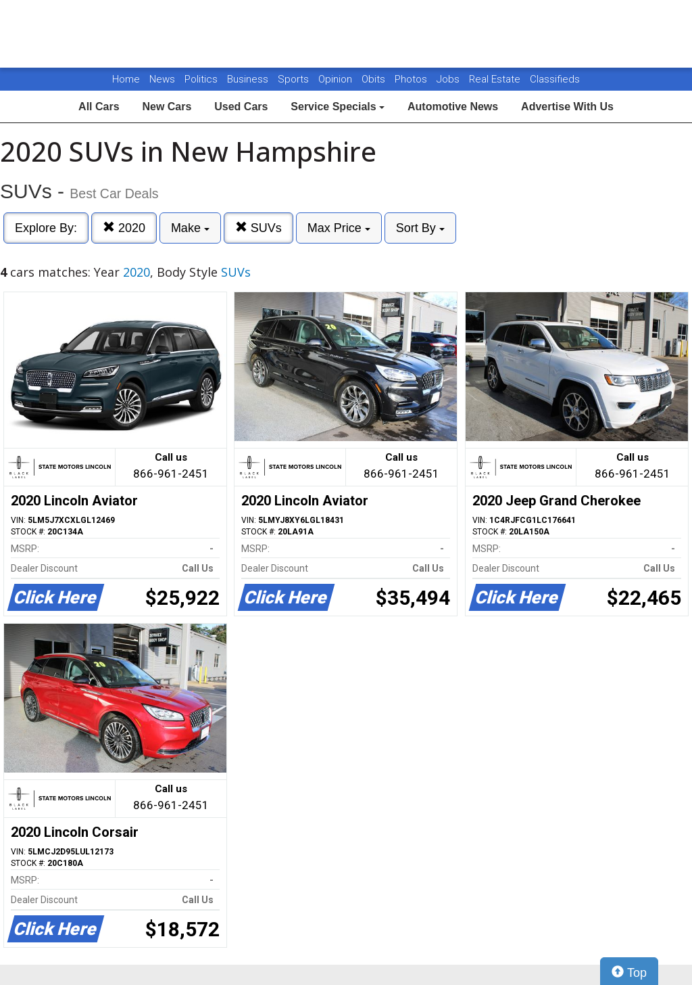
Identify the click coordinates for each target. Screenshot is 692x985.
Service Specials (338, 106)
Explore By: (46, 228)
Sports (295, 79)
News (162, 79)
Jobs (449, 79)
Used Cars (241, 106)
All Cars (98, 106)
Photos (412, 79)
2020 (124, 228)
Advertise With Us (567, 106)
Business (249, 79)
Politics (201, 79)
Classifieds (555, 79)
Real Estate (496, 79)
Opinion (336, 79)
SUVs (258, 228)
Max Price (338, 228)
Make (190, 228)
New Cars (166, 106)
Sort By (420, 228)
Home (126, 79)
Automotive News (452, 106)
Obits (375, 79)
